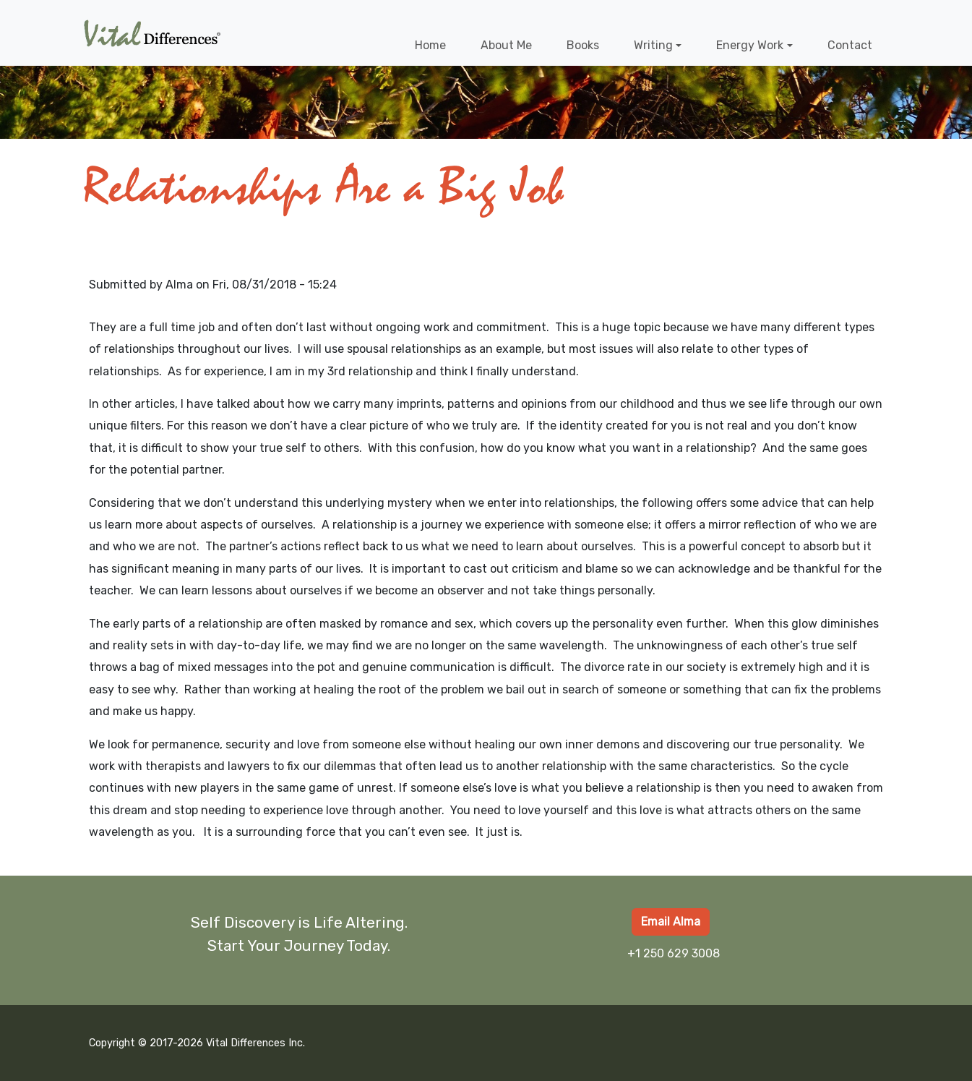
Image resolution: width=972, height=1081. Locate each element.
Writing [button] (653, 45)
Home (430, 45)
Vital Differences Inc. (255, 1043)
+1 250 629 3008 (673, 953)
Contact (849, 45)
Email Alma (670, 921)
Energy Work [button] (749, 45)
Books (583, 45)
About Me (506, 45)
